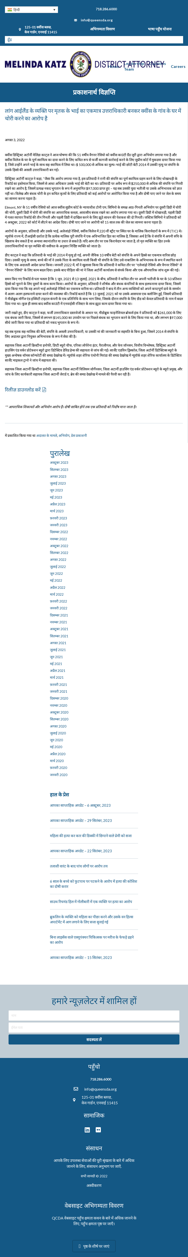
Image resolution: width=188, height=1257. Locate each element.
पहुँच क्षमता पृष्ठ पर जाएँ (97, 1223)
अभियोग (64, 435)
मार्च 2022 (57, 594)
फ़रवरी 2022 (58, 601)
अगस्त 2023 (58, 476)
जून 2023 (56, 490)
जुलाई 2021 (58, 650)
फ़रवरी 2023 (58, 518)
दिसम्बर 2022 (59, 532)
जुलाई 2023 (58, 483)
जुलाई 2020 (58, 733)
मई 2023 (56, 497)
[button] (25, 389)
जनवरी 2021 (58, 691)
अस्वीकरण (94, 1185)
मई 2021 (56, 664)
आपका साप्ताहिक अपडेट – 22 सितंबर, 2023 (81, 851)
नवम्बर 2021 (58, 622)
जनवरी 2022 (58, 608)
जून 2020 (56, 740)
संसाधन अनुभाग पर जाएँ (104, 1166)
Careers (178, 66)
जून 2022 (56, 573)
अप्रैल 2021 (57, 670)
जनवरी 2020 (58, 775)
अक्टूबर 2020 (59, 712)
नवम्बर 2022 (58, 539)
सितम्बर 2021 (59, 636)
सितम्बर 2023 (59, 469)
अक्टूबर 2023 (59, 462)
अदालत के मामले (46, 435)
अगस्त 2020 (58, 726)
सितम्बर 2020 (59, 719)
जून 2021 (56, 657)
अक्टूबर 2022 (59, 546)
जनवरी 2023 (58, 525)
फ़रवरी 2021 (58, 684)
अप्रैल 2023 (57, 504)
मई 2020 (56, 747)
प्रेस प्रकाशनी (79, 435)
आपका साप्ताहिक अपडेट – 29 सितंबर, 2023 (81, 820)
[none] (31, 9)
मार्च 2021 (57, 677)
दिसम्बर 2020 (59, 698)
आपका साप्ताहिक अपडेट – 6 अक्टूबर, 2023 (80, 805)
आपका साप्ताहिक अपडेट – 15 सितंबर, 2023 (81, 957)
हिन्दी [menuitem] (16, 10)
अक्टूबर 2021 (59, 629)
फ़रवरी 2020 (58, 768)
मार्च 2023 (57, 511)
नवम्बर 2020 (58, 705)
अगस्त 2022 (58, 559)
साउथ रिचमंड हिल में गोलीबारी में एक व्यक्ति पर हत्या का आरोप (91, 901)
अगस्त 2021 (58, 643)
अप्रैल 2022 (57, 587)
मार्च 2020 (57, 761)
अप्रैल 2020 (57, 754)
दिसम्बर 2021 (59, 615)
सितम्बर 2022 (59, 553)
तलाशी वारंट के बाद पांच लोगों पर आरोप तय (79, 866)
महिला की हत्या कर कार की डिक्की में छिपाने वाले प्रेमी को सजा (91, 835)
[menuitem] (31, 9)
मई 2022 (56, 580)
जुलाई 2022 (58, 567)
